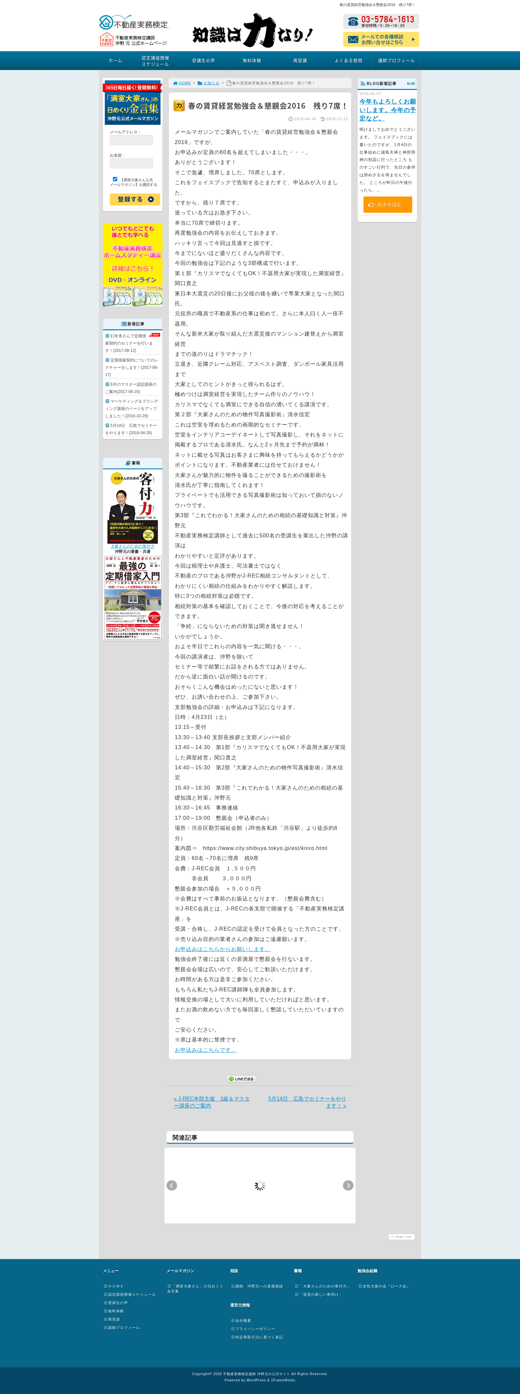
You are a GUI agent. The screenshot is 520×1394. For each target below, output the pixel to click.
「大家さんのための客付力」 (322, 1286)
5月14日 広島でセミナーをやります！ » (307, 1102)
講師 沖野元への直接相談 (257, 1286)
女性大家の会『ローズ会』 (384, 1286)
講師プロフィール (396, 60)
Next (348, 1185)
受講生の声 (203, 60)
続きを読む (385, 204)
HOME (181, 83)
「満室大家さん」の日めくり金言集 (195, 1288)
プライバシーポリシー (253, 1329)
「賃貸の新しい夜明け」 (318, 1294)
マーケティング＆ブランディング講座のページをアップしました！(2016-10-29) (131, 408)
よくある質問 (348, 60)
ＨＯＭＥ (113, 1286)
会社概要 (241, 1320)
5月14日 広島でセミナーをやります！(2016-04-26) (131, 429)
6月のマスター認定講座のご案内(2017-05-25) (131, 388)
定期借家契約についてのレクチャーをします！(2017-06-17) (131, 367)
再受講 (300, 60)
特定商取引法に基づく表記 (257, 1337)
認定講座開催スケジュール (155, 60)
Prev (171, 1185)
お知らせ (208, 83)
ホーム (115, 60)
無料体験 (252, 60)
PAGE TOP (401, 1237)
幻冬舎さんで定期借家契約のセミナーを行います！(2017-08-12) (129, 343)
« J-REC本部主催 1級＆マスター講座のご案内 (212, 1102)
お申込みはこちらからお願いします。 (223, 949)
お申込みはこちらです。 (206, 1050)
